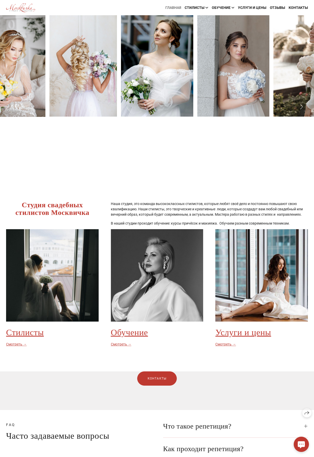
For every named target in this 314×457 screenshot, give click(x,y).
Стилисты (25, 332)
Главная (173, 8)
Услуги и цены (252, 8)
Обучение (129, 332)
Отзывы (277, 8)
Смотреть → (16, 344)
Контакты (298, 8)
